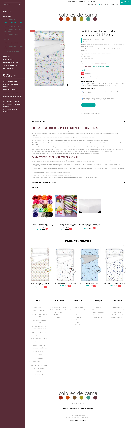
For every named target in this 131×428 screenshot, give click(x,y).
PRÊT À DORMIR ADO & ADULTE (13, 26)
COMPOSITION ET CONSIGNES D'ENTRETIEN (44, 182)
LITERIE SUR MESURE (8, 68)
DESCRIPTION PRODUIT (38, 121)
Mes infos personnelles (118, 315)
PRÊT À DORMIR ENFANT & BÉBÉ (13, 23)
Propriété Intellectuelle (78, 325)
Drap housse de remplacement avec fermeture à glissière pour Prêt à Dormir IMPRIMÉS (66, 226)
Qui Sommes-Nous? (78, 307)
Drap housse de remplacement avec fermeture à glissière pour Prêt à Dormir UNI (42, 226)
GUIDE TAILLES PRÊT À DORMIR (11, 101)
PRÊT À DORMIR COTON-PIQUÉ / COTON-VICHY (13, 30)
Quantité (84, 77)
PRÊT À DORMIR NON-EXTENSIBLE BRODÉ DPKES (14, 47)
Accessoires (35, 187)
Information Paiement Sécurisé (78, 320)
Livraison (78, 315)
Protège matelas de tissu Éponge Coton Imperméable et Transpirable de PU (89, 225)
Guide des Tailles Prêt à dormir (58, 307)
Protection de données (98, 312)
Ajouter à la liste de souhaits (90, 113)
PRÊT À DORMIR (7, 16)
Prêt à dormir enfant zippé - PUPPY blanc (65, 283)
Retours (78, 322)
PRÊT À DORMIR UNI (10, 19)
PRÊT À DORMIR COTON (11, 34)
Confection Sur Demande (10, 93)
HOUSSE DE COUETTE (8, 59)
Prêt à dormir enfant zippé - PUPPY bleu (90, 283)
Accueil (31, 27)
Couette (84, 96)
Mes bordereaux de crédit (117, 310)
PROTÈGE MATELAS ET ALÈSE (10, 62)
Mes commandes (117, 307)
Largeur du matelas (87, 81)
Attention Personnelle (10, 81)
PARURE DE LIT (7, 56)
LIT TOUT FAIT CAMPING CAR (10, 89)
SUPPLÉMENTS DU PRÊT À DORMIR (11, 52)
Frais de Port (78, 317)
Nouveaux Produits (98, 315)
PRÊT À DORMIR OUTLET (11, 43)
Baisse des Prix (98, 317)
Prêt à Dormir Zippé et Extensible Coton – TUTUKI (41, 284)
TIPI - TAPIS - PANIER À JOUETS (11, 65)
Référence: (86, 39)
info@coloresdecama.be (80, 420)
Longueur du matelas (88, 89)
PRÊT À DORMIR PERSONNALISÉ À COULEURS (14, 38)
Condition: (86, 41)
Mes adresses (117, 312)
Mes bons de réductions (117, 317)
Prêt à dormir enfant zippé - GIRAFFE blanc (115, 283)
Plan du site (98, 307)
